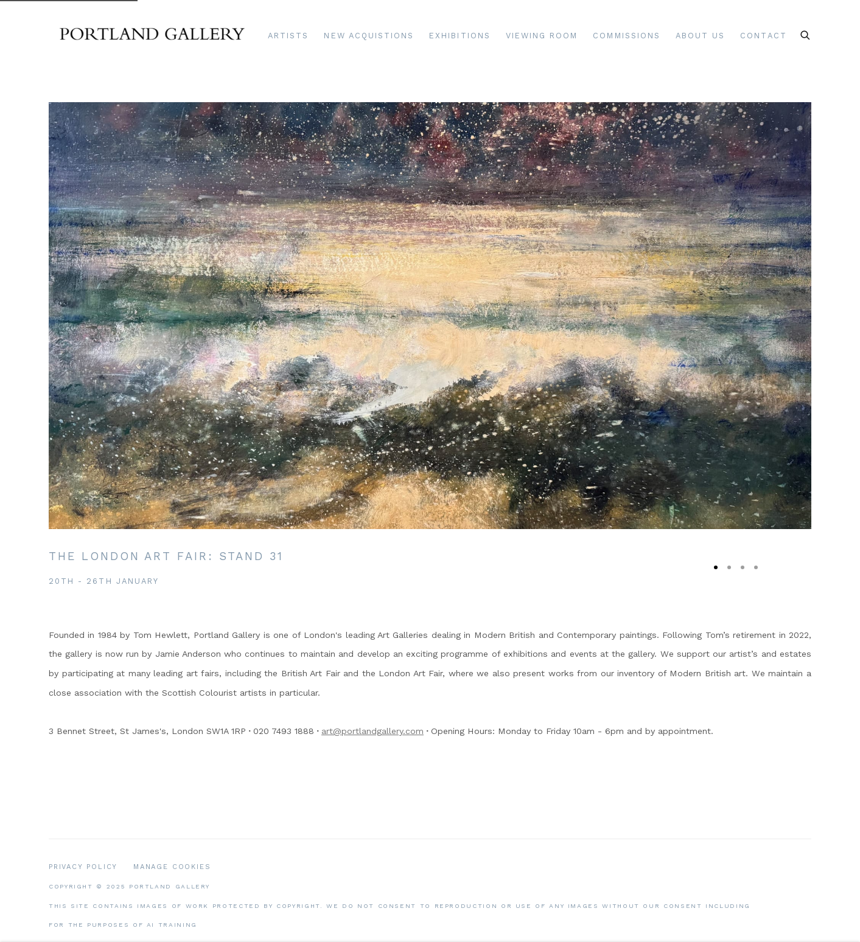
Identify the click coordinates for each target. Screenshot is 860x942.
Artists (288, 35)
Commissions (626, 35)
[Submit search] (805, 33)
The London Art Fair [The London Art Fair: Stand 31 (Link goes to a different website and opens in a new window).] (166, 556)
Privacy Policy (83, 867)
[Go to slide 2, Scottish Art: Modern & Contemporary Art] (729, 567)
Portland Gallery (152, 36)
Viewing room (542, 35)
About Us (700, 35)
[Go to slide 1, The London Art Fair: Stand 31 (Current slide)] (715, 567)
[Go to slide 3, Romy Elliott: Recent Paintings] (742, 567)
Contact (763, 35)
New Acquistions (369, 35)
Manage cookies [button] (172, 867)
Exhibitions (460, 35)
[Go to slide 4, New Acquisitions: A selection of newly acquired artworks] (756, 567)
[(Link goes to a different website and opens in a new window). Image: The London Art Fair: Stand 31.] (430, 315)
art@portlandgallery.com (372, 731)
